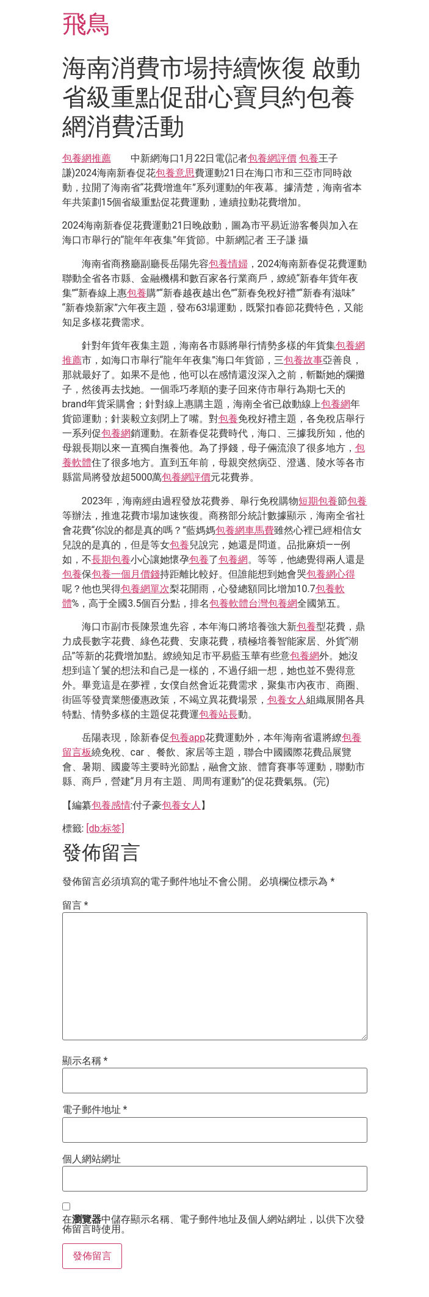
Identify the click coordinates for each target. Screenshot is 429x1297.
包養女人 (286, 700)
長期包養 (111, 559)
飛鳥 (86, 24)
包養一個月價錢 (126, 574)
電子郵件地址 (95, 1110)
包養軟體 (228, 603)
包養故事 (303, 360)
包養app (188, 737)
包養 (309, 158)
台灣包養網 (272, 603)
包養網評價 (272, 158)
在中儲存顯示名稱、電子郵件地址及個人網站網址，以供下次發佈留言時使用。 (213, 1224)
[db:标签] (105, 828)
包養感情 (111, 805)
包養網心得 (330, 574)
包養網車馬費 (244, 530)
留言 (75, 905)
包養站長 (218, 714)
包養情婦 (228, 264)
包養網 (335, 404)
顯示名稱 (85, 1061)
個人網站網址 (91, 1159)
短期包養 (317, 501)
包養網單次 (145, 589)
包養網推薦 (86, 158)
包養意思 (175, 173)
